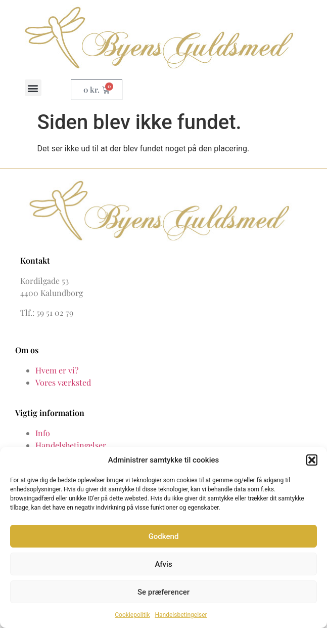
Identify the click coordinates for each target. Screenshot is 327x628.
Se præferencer (163, 592)
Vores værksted (63, 382)
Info (42, 433)
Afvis (163, 564)
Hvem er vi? (56, 370)
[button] (312, 460)
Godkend (164, 536)
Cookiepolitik (132, 614)
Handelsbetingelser (181, 614)
